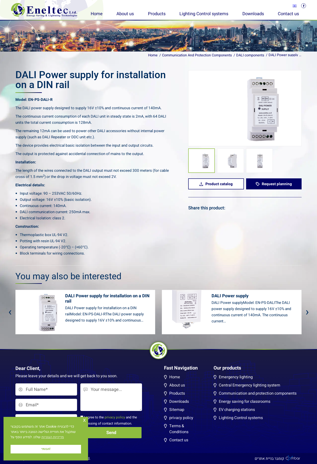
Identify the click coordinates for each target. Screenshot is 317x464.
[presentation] (10, 312)
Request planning (274, 184)
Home (174, 377)
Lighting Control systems (241, 418)
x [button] (84, 420)
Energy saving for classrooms (244, 402)
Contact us (178, 440)
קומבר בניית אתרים (269, 458)
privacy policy (115, 417)
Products (177, 393)
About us (177, 385)
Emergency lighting (236, 377)
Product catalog (216, 184)
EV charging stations (237, 410)
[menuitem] (295, 5)
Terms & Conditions (178, 429)
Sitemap (176, 410)
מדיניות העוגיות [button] (52, 437)
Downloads (179, 402)
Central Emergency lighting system (249, 385)
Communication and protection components (258, 393)
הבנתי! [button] (45, 449)
